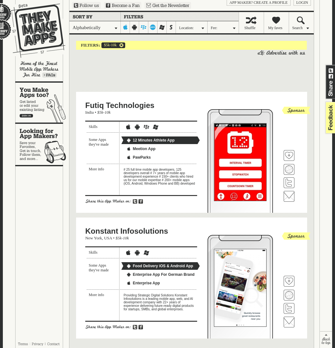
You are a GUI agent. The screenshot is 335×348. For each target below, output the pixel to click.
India (89, 112)
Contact (53, 344)
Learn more (49, 75)
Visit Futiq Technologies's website (289, 169)
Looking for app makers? (42, 144)
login (302, 2)
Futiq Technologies (119, 105)
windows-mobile (162, 27)
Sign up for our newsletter (168, 5)
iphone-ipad (125, 27)
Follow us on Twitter (86, 5)
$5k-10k (109, 45)
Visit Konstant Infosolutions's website (289, 295)
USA (108, 238)
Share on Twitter (331, 70)
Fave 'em (289, 155)
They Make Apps (34, 30)
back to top (326, 339)
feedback (329, 117)
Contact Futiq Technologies (289, 196)
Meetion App (141, 149)
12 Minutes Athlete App (150, 140)
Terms (23, 344)
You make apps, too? (42, 103)
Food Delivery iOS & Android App (159, 266)
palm (153, 27)
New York (93, 238)
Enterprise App (143, 283)
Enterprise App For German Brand (160, 274)
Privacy (37, 344)
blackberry (143, 27)
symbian (171, 27)
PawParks (138, 157)
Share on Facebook (331, 76)
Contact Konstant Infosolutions (289, 322)
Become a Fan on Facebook (122, 5)
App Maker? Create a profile (258, 2)
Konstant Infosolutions (126, 231)
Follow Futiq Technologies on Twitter (289, 182)
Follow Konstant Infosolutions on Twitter (289, 308)
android (134, 27)
